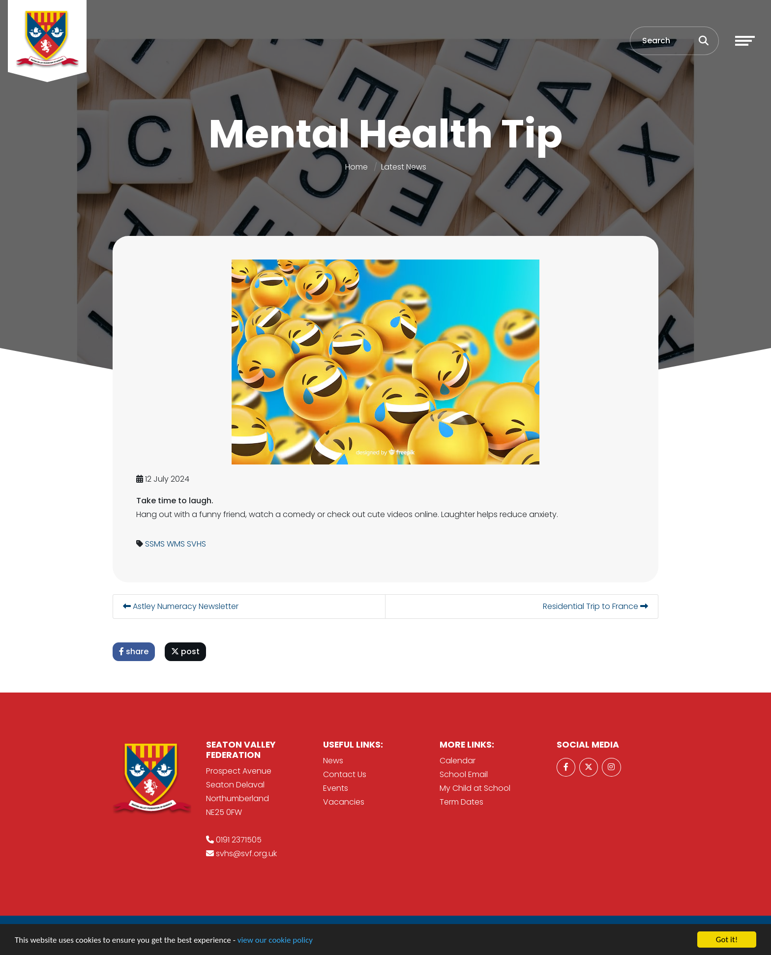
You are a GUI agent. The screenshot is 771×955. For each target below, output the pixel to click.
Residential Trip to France (595, 606)
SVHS (196, 544)
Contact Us (344, 774)
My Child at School (475, 788)
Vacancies (343, 802)
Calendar (457, 760)
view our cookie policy (275, 941)
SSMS (155, 544)
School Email (464, 774)
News (333, 760)
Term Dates (461, 802)
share (133, 651)
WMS (176, 544)
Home (356, 167)
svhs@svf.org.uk (246, 853)
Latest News (403, 167)
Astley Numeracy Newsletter (180, 606)
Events (335, 788)
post (185, 651)
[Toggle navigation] (745, 40)
